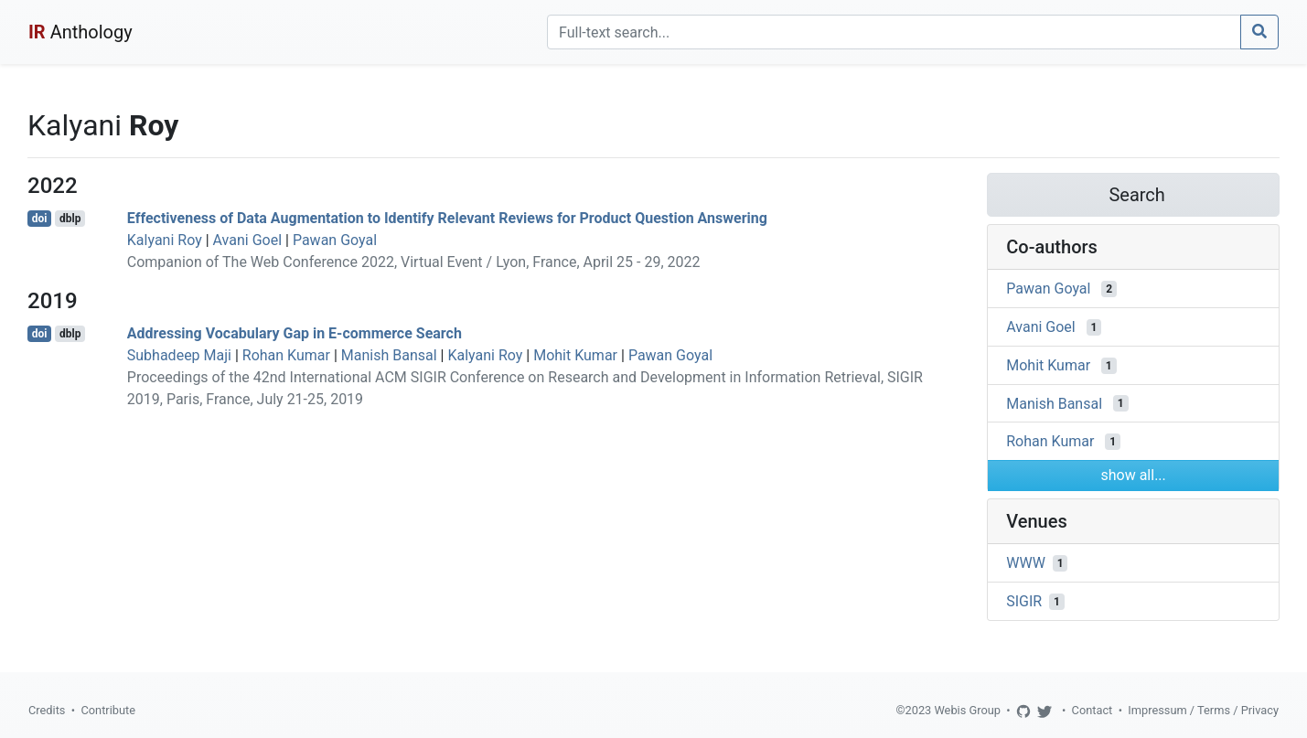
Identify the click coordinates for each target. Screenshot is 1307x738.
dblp (69, 218)
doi (40, 218)
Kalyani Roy (164, 240)
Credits (46, 710)
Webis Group (967, 710)
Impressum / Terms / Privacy (1203, 710)
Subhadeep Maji (179, 355)
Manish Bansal (389, 355)
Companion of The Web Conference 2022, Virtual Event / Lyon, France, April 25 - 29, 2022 (414, 262)
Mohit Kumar (575, 355)
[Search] (894, 32)
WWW (1025, 563)
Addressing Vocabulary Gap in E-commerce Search (294, 333)
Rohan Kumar (286, 355)
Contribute (107, 710)
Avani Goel (247, 240)
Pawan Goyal (335, 240)
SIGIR (1024, 601)
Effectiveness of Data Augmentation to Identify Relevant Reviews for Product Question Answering (447, 218)
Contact (1092, 710)
